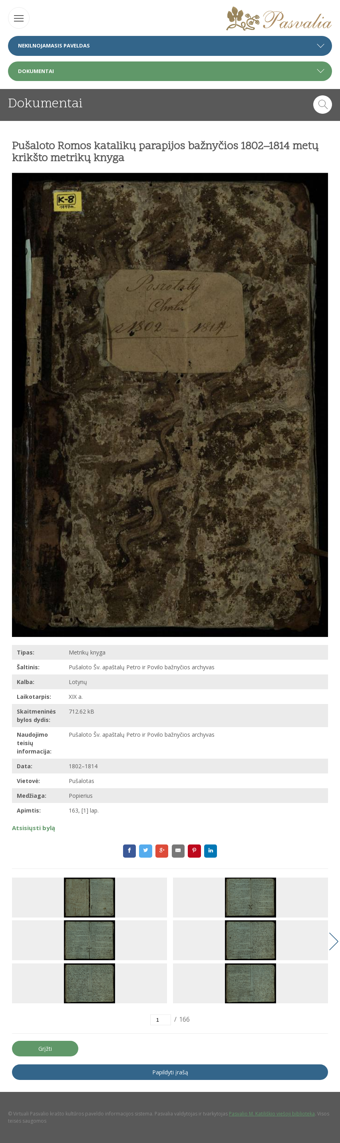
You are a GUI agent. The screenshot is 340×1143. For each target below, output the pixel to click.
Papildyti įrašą (170, 1072)
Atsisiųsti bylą (33, 828)
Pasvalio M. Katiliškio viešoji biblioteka (272, 1113)
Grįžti (45, 1048)
